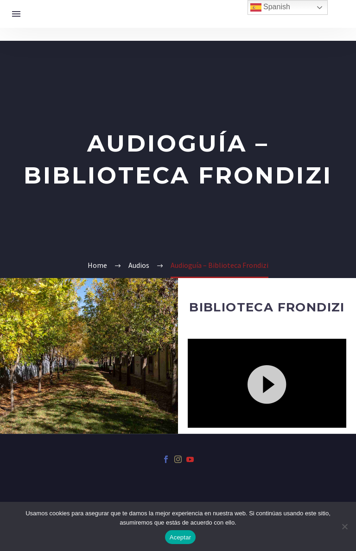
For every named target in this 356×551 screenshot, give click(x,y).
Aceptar (180, 537)
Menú (16, 14)
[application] (267, 383)
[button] (267, 383)
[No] (344, 526)
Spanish (270, 7)
